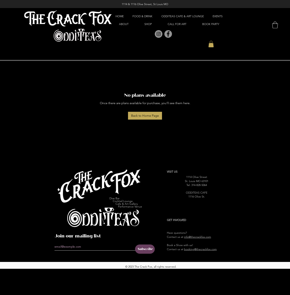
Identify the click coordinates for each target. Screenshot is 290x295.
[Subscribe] (145, 249)
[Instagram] (158, 34)
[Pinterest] (150, 34)
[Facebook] (168, 34)
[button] (211, 44)
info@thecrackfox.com (197, 237)
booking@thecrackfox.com (200, 249)
